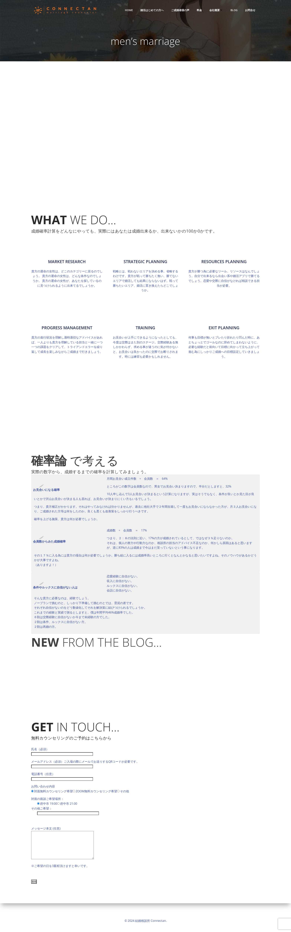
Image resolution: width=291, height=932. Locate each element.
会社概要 (217, 10)
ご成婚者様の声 (181, 10)
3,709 (145, 392)
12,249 (145, 369)
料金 (200, 10)
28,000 (145, 416)
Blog (234, 10)
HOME (130, 10)
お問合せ (251, 10)
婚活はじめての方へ (152, 10)
